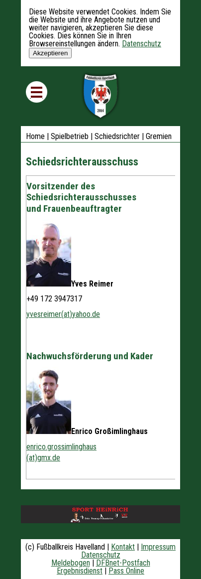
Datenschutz (141, 43)
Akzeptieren (50, 53)
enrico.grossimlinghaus (61, 446)
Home (35, 136)
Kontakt (123, 547)
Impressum (158, 547)
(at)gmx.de (43, 457)
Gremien (159, 136)
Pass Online (126, 571)
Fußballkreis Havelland (100, 96)
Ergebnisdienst (79, 571)
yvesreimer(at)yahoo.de (63, 314)
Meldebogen (70, 563)
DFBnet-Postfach (123, 563)
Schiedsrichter (117, 136)
